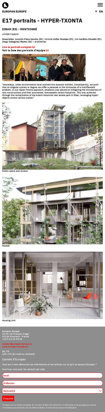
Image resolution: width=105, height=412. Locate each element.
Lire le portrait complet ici (18, 47)
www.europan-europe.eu (15, 346)
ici (47, 50)
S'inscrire (8, 398)
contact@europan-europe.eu (17, 343)
